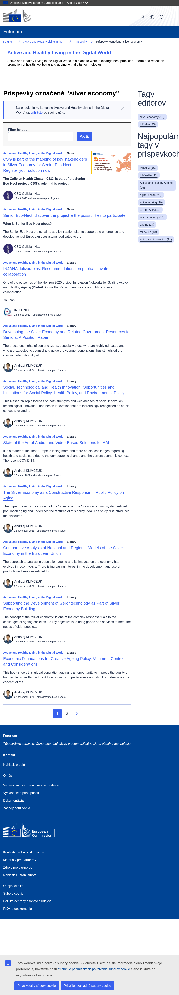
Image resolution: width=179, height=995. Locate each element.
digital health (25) (150, 194)
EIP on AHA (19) (150, 209)
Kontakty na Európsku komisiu (24, 852)
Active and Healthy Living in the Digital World (59, 52)
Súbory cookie (13, 893)
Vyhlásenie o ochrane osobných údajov (31, 785)
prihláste (37, 112)
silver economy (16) (152, 116)
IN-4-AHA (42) (149, 175)
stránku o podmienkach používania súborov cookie (94, 969)
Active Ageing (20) (151, 202)
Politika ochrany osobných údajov (27, 900)
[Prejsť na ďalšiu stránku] (76, 713)
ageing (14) (147, 224)
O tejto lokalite (13, 885)
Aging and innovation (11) (156, 239)
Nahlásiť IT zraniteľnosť (20, 874)
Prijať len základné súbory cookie (87, 985)
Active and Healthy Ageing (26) (156, 185)
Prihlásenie (142, 17)
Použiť (84, 136)
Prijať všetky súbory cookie (37, 985)
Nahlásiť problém (15, 764)
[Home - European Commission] (32, 831)
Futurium (12, 31)
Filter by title (17, 129)
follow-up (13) (148, 231)
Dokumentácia (13, 800)
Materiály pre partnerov (19, 859)
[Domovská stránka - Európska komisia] (17, 15)
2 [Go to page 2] (67, 713)
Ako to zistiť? (77, 2)
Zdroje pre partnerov (17, 867)
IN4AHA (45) (148, 124)
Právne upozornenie (17, 908)
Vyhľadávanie (161, 17)
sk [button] (152, 17)
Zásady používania (16, 807)
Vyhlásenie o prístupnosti (21, 792)
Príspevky (15, 41)
